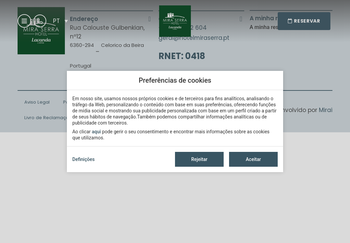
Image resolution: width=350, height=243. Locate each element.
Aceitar (253, 159)
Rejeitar (199, 159)
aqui (96, 131)
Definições (83, 159)
